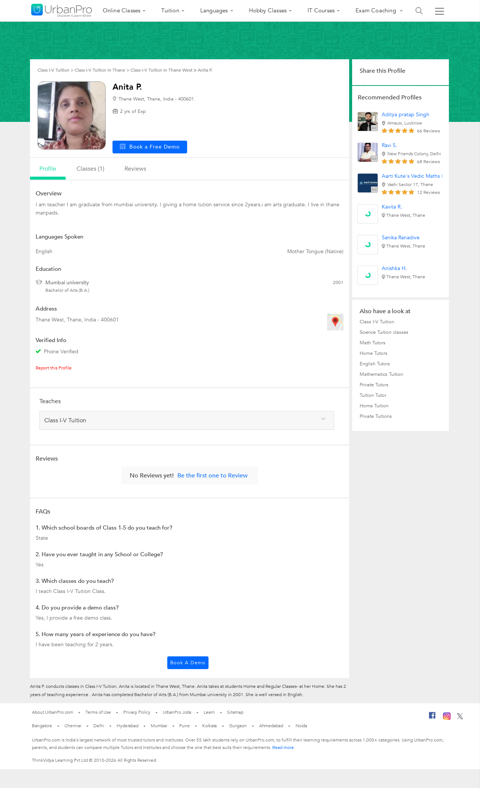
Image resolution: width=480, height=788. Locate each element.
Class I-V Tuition (377, 321)
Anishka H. (394, 268)
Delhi (98, 726)
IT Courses (321, 10)
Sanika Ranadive (401, 237)
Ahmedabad (271, 726)
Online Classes (122, 10)
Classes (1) (90, 169)
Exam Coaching (377, 10)
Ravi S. (389, 145)
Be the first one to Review (212, 475)
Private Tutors (374, 384)
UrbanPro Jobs (177, 712)
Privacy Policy (136, 712)
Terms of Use (98, 712)
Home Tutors (373, 353)
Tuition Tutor (373, 395)
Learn (209, 712)
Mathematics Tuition (381, 374)
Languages (214, 10)
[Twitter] (460, 718)
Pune (184, 726)
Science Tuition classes (384, 332)
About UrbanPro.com (52, 712)
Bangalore (42, 726)
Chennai (72, 726)
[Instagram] (447, 719)
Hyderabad (127, 726)
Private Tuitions (376, 416)
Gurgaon (237, 726)
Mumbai (159, 726)
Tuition (170, 10)
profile (47, 169)
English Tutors (375, 363)
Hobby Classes (268, 10)
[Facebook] (432, 718)
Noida (302, 726)
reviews (135, 169)
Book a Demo (188, 662)
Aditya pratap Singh (405, 114)
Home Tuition (374, 405)
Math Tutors (373, 342)
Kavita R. (392, 206)
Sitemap (235, 712)
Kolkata (209, 726)
